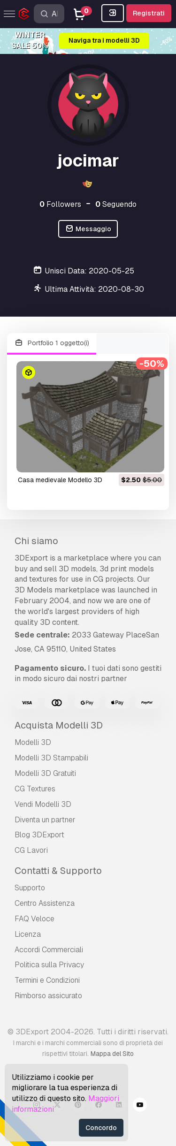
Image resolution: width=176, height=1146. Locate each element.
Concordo (101, 1127)
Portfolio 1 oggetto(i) (51, 343)
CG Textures (35, 789)
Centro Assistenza (45, 903)
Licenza (28, 934)
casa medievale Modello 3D (60, 480)
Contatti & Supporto (58, 871)
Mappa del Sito (112, 1053)
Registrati (149, 13)
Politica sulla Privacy (49, 965)
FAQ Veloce (34, 919)
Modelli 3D (33, 742)
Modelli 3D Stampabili (51, 758)
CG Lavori (31, 850)
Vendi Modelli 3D (43, 804)
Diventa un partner (45, 820)
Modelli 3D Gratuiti (45, 773)
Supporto (30, 888)
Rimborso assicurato (48, 996)
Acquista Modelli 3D (59, 725)
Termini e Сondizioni (47, 980)
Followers (60, 204)
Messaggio (88, 229)
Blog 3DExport (39, 835)
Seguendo (116, 204)
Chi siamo (36, 541)
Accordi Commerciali (49, 950)
